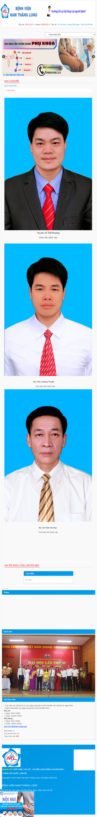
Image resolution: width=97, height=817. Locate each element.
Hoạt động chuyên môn (52, 769)
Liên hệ (23, 773)
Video (6, 592)
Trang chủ (7, 769)
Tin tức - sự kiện (31, 769)
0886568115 (45, 24)
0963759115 (29, 24)
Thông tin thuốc (11, 773)
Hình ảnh (8, 632)
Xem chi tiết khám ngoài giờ (15, 727)
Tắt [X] (2, 790)
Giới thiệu (18, 769)
